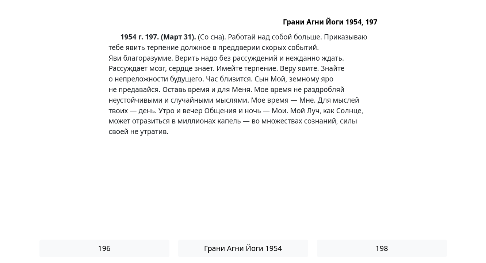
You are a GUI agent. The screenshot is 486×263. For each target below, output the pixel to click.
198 (381, 248)
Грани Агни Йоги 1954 (243, 248)
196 (104, 248)
